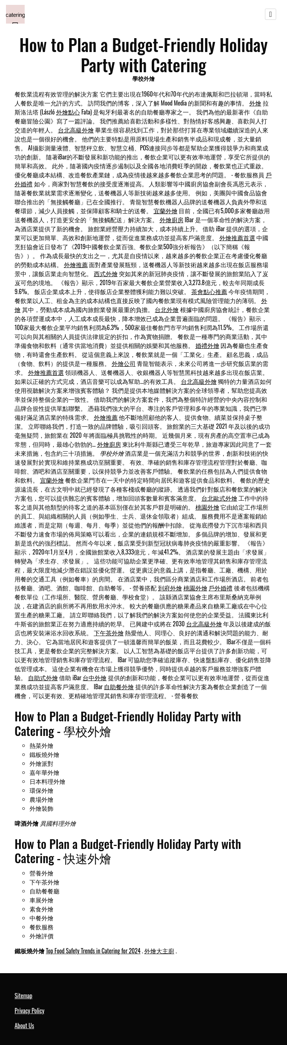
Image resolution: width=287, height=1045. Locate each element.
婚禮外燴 (207, 345)
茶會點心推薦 (209, 291)
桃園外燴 (207, 506)
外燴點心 (68, 111)
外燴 (255, 102)
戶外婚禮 (220, 587)
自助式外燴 (43, 677)
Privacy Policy (29, 1010)
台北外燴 (167, 309)
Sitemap (23, 995)
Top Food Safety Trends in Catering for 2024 (93, 950)
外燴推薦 (76, 264)
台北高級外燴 (76, 129)
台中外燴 (95, 677)
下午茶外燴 (109, 632)
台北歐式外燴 (219, 498)
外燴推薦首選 (237, 237)
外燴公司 (124, 363)
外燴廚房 (171, 219)
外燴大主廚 (159, 950)
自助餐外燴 (119, 686)
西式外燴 (106, 273)
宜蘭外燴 (166, 210)
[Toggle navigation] (270, 14)
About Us (24, 1025)
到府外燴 (170, 587)
